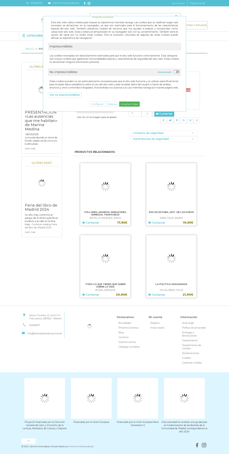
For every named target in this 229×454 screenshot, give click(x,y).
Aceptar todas (129, 104)
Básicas (112, 104)
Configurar (97, 104)
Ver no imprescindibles (65, 94)
